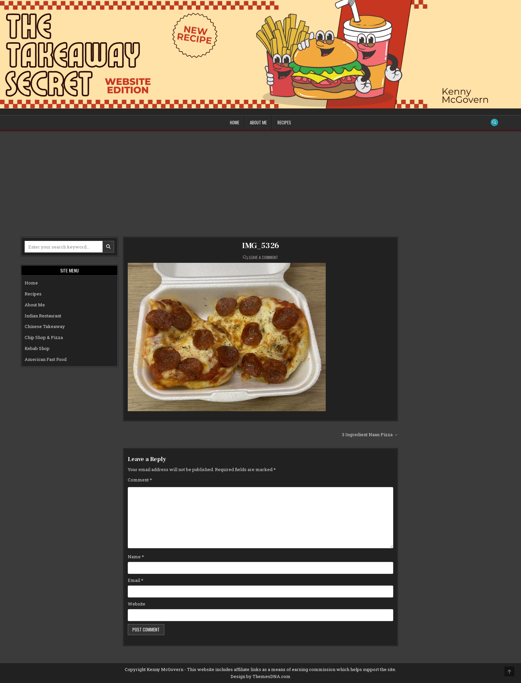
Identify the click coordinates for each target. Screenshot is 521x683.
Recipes (284, 122)
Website (136, 604)
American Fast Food (46, 359)
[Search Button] (494, 122)
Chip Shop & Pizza (44, 337)
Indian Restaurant (43, 316)
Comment (140, 480)
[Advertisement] (260, 180)
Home (234, 122)
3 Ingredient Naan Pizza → (370, 434)
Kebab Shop (37, 348)
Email (135, 580)
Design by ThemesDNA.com (260, 676)
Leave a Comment (263, 257)
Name (136, 557)
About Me (258, 122)
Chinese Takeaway (45, 326)
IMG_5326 (260, 246)
